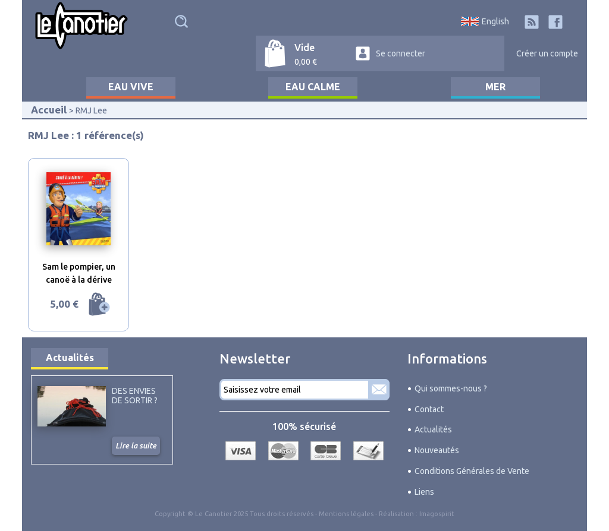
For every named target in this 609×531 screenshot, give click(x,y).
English (495, 21)
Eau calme (312, 86)
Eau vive (130, 86)
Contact (429, 409)
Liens (424, 492)
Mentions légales (346, 513)
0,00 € (305, 62)
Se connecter (400, 53)
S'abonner (379, 389)
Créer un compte (547, 53)
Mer (495, 86)
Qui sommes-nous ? (451, 388)
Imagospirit (436, 513)
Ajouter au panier (99, 304)
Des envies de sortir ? (135, 395)
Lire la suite (135, 445)
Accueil (49, 109)
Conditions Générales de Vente (472, 471)
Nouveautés (437, 450)
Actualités (70, 357)
